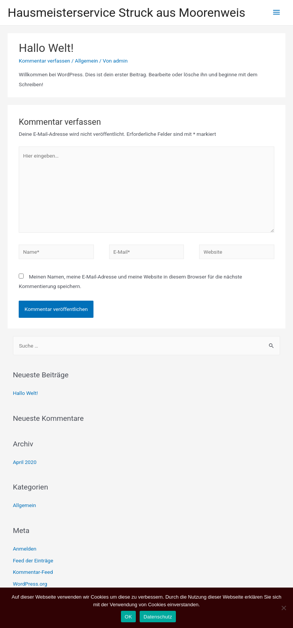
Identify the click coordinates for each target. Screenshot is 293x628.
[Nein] (283, 608)
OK (128, 617)
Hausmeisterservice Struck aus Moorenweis (126, 12)
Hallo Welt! (25, 393)
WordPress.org (30, 584)
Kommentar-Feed (33, 572)
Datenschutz (157, 617)
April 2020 (25, 462)
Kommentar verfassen (44, 61)
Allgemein (86, 61)
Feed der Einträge (33, 560)
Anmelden (25, 549)
